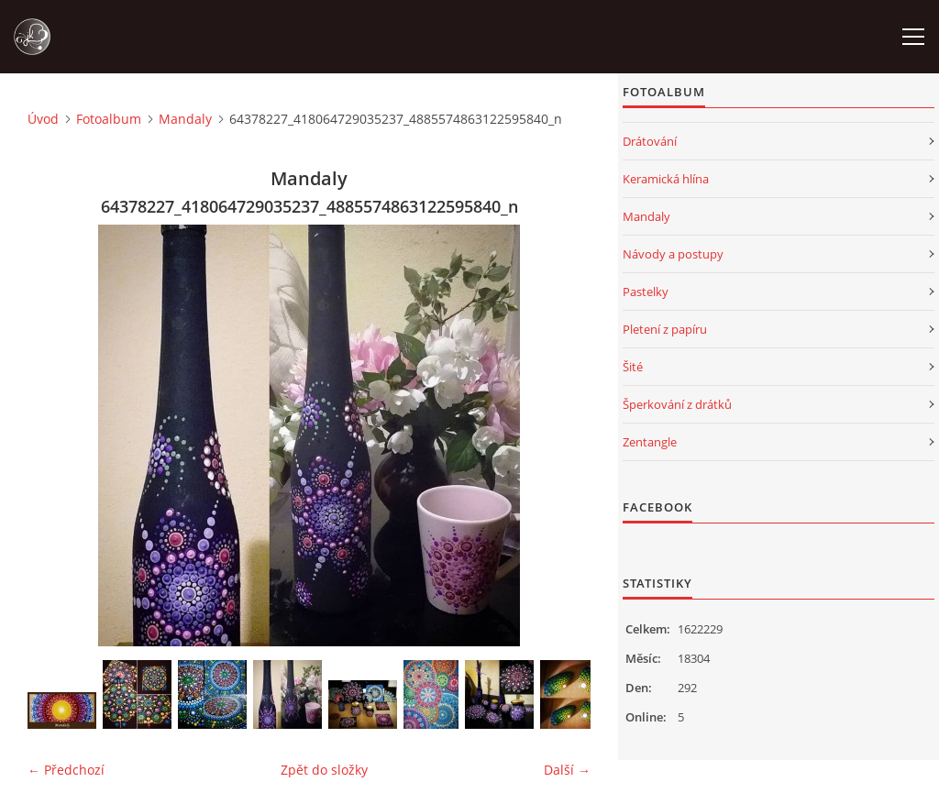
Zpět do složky (324, 769)
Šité (633, 366)
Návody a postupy (673, 254)
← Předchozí (66, 769)
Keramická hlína (666, 179)
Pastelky (645, 291)
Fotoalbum (108, 118)
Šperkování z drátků (677, 404)
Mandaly (185, 118)
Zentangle (650, 442)
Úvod (43, 118)
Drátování (650, 141)
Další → (567, 769)
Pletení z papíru (665, 329)
